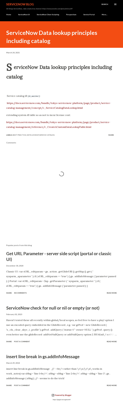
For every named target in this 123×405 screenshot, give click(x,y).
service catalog (47, 135)
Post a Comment (22, 341)
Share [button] (111, 135)
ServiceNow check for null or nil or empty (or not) (52, 307)
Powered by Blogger (61, 395)
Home (8, 15)
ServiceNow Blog (20, 4)
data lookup (33, 135)
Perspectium (71, 15)
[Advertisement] (61, 223)
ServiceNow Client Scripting (48, 15)
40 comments (20, 293)
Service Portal (89, 15)
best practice (19, 135)
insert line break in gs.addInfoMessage (43, 356)
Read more (112, 293)
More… (104, 15)
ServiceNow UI (24, 15)
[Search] (104, 4)
